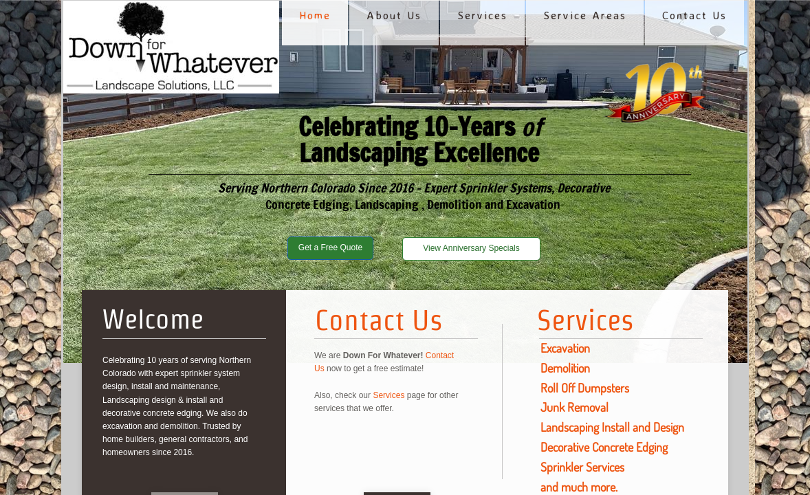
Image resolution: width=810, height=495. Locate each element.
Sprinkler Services (582, 466)
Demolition (565, 367)
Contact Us (379, 320)
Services (585, 320)
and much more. (578, 486)
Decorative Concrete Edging (604, 446)
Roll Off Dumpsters (584, 387)
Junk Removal (574, 407)
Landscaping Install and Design (612, 426)
